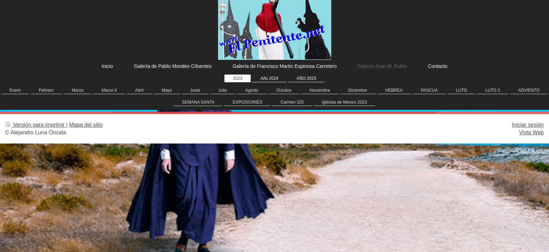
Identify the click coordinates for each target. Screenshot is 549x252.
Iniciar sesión (528, 125)
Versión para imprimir (35, 125)
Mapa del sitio (86, 125)
